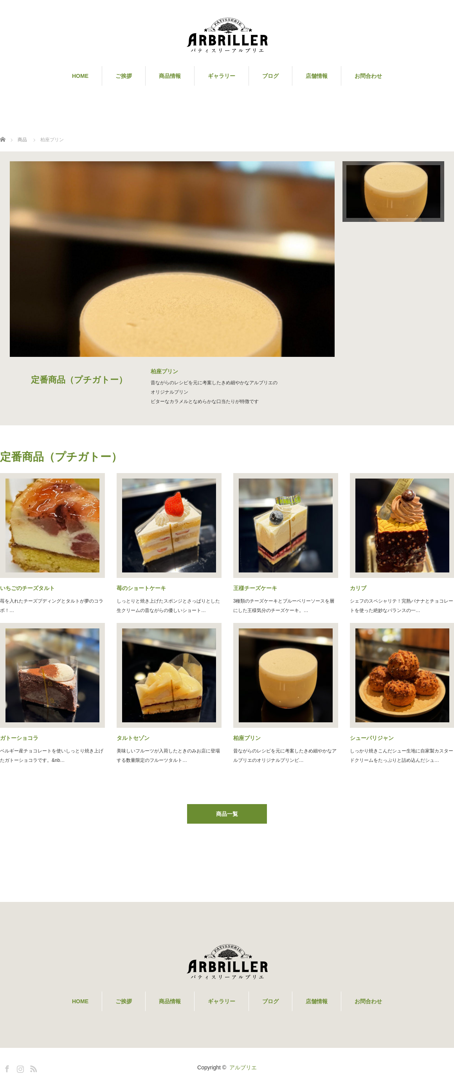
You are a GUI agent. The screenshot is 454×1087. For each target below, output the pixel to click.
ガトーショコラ (19, 738)
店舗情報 (317, 76)
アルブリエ (243, 1067)
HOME (80, 76)
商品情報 (170, 76)
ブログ (270, 76)
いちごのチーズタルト (27, 588)
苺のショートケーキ (141, 588)
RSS (32, 1067)
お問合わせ (368, 76)
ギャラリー (221, 76)
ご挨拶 (123, 76)
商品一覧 (227, 814)
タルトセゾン (133, 738)
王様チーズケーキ (255, 588)
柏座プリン (247, 738)
